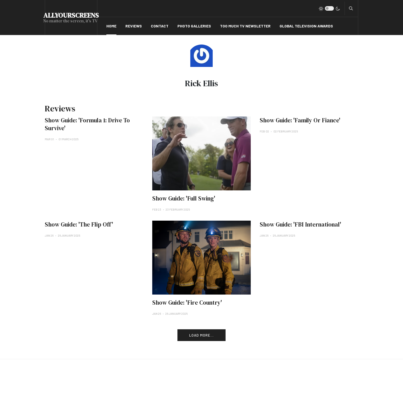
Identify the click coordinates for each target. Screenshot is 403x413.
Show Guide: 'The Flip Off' (79, 224)
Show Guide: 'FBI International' (300, 224)
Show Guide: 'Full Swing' (183, 198)
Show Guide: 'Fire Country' (187, 302)
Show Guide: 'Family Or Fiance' (300, 120)
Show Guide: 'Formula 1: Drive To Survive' (87, 124)
